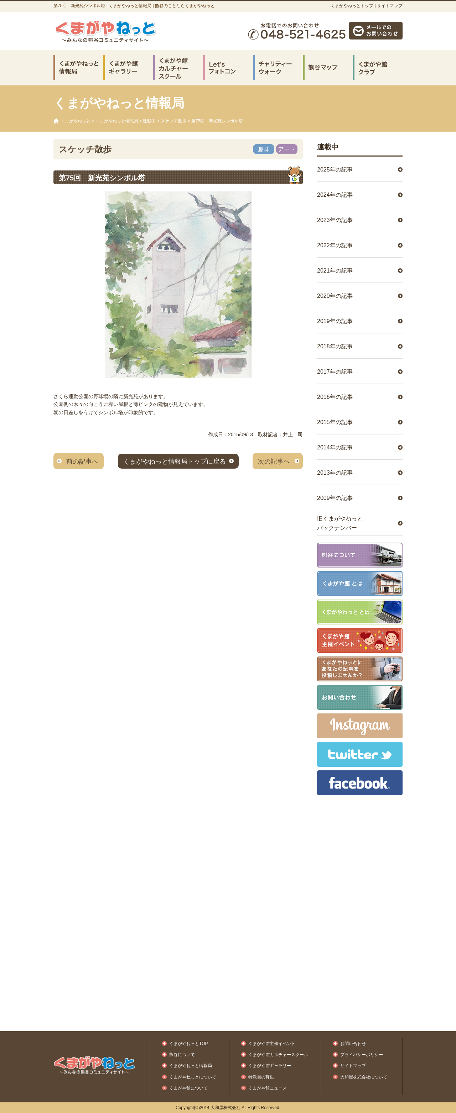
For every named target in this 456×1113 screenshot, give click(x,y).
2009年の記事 (335, 498)
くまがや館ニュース (267, 1088)
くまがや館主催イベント (271, 1043)
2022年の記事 (335, 245)
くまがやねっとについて (192, 1077)
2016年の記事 (335, 397)
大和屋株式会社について (363, 1077)
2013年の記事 (335, 473)
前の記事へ (82, 461)
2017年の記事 (335, 372)
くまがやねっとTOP (188, 1043)
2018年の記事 (335, 346)
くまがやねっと (75, 120)
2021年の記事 (335, 271)
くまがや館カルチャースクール (278, 1054)
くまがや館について (188, 1088)
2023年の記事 (335, 220)
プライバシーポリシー (361, 1054)
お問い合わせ (353, 1043)
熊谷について (182, 1054)
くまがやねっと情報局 (116, 120)
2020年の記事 (335, 296)
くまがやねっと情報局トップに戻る (174, 461)
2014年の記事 (335, 447)
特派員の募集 (261, 1077)
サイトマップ (390, 5)
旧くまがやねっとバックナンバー (340, 523)
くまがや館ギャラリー (269, 1065)
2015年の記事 (335, 422)
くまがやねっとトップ (352, 5)
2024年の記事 (335, 195)
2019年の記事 (335, 321)
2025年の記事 (335, 170)
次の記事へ (274, 461)
